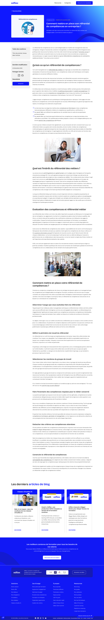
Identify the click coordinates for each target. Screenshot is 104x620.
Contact (54, 618)
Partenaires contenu (58, 592)
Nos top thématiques (79, 600)
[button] (3, 617)
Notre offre (14, 589)
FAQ (92, 618)
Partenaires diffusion (58, 589)
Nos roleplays (14, 600)
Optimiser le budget (37, 592)
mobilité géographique (80, 91)
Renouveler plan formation (39, 586)
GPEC (67, 177)
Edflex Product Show (58, 603)
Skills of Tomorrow (78, 603)
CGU (82, 618)
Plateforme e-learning (79, 608)
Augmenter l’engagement (39, 589)
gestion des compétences (46, 120)
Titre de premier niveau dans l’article (19, 54)
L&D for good (56, 597)
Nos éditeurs (14, 592)
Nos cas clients (78, 597)
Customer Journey (78, 605)
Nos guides (77, 589)
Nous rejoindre (57, 586)
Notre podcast (77, 595)
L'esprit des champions (80, 611)
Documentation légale (75, 618)
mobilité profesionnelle (65, 91)
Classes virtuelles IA (16, 603)
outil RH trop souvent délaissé (50, 385)
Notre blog (77, 586)
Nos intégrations (15, 595)
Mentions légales (66, 618)
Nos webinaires (78, 592)
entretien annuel (84, 52)
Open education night (58, 600)
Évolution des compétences (39, 595)
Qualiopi (88, 618)
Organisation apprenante (38, 600)
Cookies (84, 618)
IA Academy (14, 597)
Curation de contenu (37, 603)
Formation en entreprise (38, 597)
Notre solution (14, 586)
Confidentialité (60, 618)
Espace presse (56, 595)
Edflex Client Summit (58, 605)
